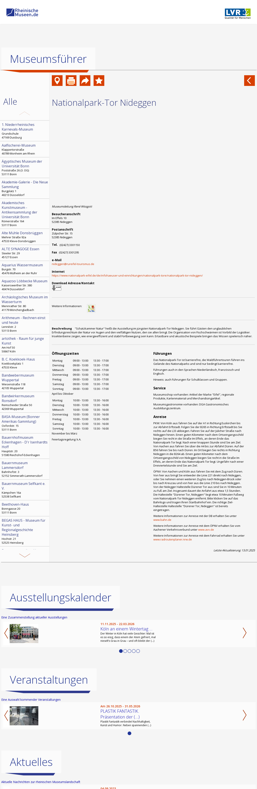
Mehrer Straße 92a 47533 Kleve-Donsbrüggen (25, 237)
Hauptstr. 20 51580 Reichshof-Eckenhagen (25, 446)
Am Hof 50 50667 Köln (25, 344)
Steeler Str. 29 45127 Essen (25, 253)
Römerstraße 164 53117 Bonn (25, 213)
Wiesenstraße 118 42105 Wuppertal (25, 381)
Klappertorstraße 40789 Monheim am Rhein (25, 149)
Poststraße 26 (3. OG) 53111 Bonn (25, 167)
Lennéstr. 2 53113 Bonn (25, 324)
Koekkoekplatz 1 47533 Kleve (25, 363)
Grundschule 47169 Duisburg (25, 130)
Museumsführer (48, 59)
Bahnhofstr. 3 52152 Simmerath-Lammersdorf (25, 469)
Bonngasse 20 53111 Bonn (25, 508)
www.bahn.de (162, 520)
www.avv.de (206, 529)
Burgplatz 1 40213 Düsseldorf (25, 188)
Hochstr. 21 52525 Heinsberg (25, 531)
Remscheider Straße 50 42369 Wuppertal (25, 402)
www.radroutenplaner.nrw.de (172, 539)
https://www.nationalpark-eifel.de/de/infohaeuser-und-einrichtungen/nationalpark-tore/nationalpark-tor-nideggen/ (127, 275)
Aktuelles (31, 762)
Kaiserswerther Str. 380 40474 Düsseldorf (25, 285)
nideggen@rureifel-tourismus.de (73, 264)
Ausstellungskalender (60, 597)
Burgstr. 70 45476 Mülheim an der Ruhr (25, 269)
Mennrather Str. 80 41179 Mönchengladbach (25, 303)
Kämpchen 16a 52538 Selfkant (25, 489)
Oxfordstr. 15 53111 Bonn (25, 422)
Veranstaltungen (49, 679)
